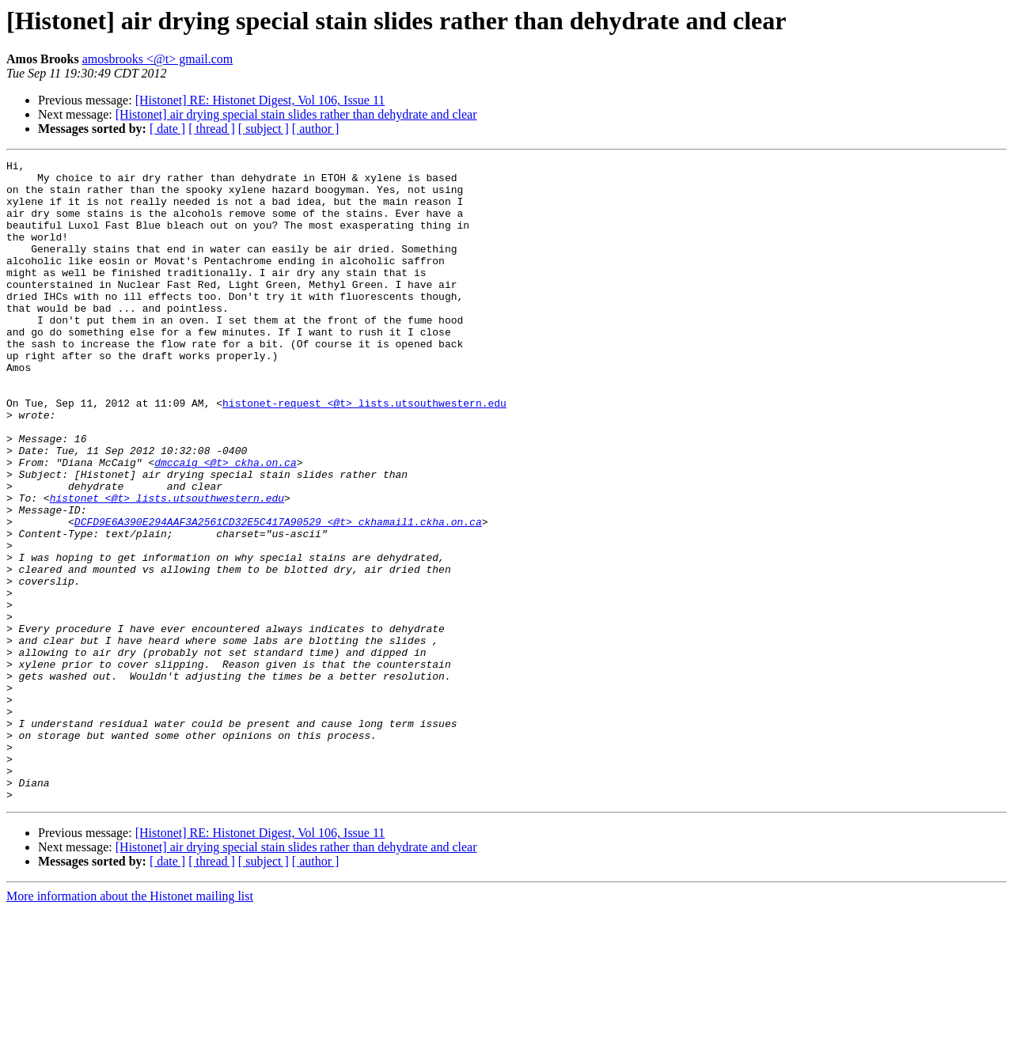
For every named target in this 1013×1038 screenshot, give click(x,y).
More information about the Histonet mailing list (129, 1024)
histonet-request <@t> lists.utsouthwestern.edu (364, 452)
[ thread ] (211, 128)
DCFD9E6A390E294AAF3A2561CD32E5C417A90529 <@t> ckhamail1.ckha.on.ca (278, 595)
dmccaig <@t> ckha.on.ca (225, 524)
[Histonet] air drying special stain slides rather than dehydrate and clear (296, 114)
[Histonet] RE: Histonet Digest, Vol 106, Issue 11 (260, 100)
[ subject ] (263, 128)
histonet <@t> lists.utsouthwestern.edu (167, 566)
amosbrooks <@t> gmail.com (157, 59)
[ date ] (167, 128)
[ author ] (316, 128)
